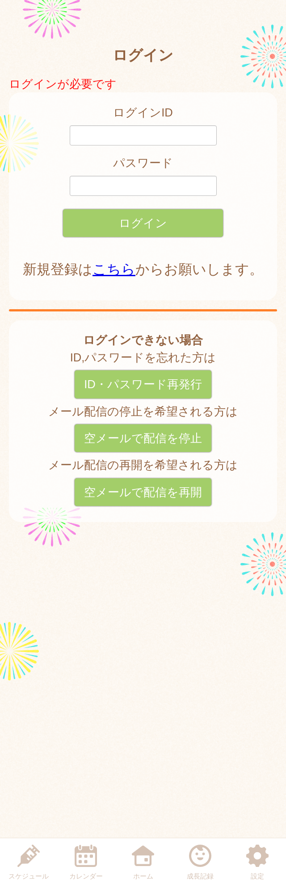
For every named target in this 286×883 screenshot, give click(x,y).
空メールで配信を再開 (143, 492)
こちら (114, 269)
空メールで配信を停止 (143, 438)
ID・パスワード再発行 (143, 384)
